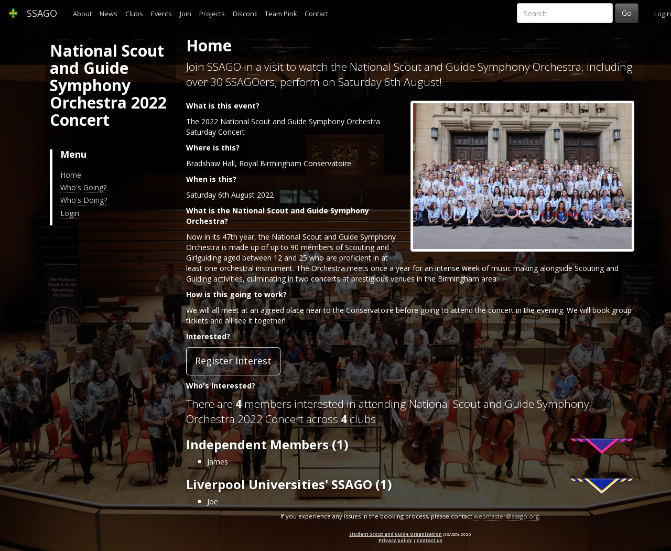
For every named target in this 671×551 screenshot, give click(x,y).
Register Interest (233, 360)
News (108, 13)
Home (70, 175)
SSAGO (32, 13)
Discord (245, 13)
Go (627, 13)
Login (662, 13)
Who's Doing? (83, 200)
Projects (212, 13)
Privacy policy (395, 540)
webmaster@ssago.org (506, 516)
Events (161, 13)
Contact (316, 13)
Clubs (134, 13)
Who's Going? (83, 187)
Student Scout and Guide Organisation (395, 534)
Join (185, 13)
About (82, 13)
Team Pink (281, 13)
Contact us (429, 540)
